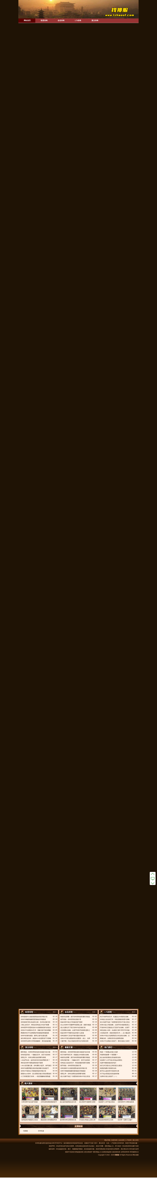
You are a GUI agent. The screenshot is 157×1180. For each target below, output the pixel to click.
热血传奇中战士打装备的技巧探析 (71, 1022)
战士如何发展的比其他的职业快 (110, 1057)
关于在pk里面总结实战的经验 (109, 1074)
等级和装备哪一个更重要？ (109, 1055)
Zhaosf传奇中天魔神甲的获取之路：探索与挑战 (75, 1025)
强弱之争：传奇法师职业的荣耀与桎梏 (33, 1057)
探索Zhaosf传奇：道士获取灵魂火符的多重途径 (36, 1074)
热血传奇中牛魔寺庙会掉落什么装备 (72, 1033)
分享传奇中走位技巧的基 (30, 1095)
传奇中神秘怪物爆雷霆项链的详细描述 (33, 1019)
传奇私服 (41, 1131)
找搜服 (25, 1131)
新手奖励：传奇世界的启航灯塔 (70, 1019)
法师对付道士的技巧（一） (109, 1076)
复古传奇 (95, 20)
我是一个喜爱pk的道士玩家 (109, 1052)
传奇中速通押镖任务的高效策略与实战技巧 (35, 1068)
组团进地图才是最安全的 (108, 1068)
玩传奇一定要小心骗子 (126, 1113)
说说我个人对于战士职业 (107, 1095)
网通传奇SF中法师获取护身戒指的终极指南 (35, 1033)
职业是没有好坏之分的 (107, 1113)
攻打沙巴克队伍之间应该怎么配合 (111, 1065)
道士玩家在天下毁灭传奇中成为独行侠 (72, 1027)
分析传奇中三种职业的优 (126, 1095)
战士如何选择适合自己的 (69, 1095)
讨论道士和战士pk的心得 (88, 1113)
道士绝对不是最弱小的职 (88, 1095)
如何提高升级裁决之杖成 (30, 1113)
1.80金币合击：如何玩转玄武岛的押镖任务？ (35, 1060)
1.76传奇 (78, 20)
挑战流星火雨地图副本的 (49, 1113)
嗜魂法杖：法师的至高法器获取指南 (112, 1038)
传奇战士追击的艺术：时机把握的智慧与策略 (115, 1019)
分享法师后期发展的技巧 (49, 1095)
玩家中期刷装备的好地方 (108, 1063)
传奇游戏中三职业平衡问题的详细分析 (72, 1035)
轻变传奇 (44, 20)
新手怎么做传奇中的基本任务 (109, 1071)
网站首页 (27, 20)
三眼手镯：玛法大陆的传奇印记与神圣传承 (74, 1041)
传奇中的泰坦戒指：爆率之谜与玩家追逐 (34, 1035)
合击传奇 (61, 20)
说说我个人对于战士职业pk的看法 (111, 1060)
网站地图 (136, 1155)
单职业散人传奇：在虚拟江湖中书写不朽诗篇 (115, 1030)
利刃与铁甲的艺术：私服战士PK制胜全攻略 (114, 1017)
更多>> (55, 1012)
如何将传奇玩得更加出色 (69, 1113)
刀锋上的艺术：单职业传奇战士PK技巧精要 (35, 1025)
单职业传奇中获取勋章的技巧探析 (32, 1063)
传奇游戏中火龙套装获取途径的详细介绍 (34, 1017)
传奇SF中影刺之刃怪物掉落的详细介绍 (33, 1071)
